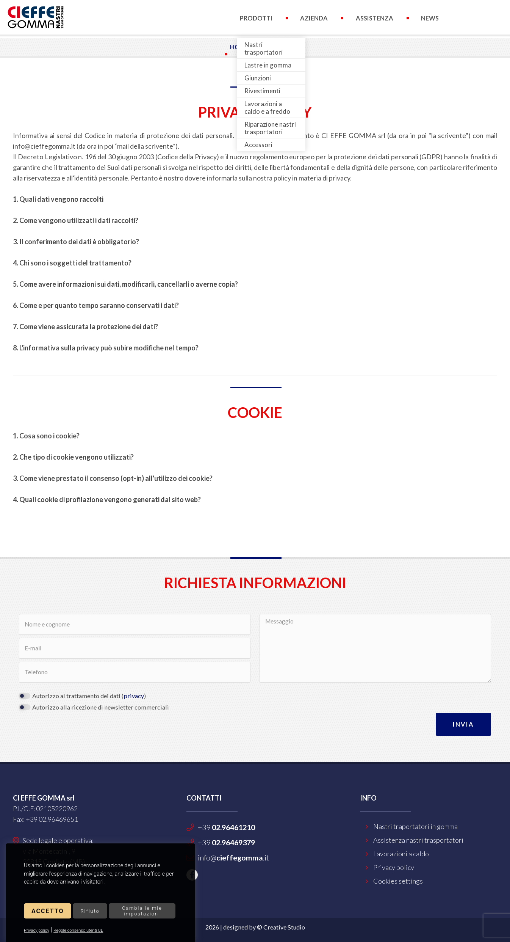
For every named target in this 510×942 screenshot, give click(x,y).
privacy (134, 695)
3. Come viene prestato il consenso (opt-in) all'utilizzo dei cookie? (113, 478)
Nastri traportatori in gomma (415, 826)
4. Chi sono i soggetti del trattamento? (72, 263)
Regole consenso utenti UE (78, 930)
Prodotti (256, 18)
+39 (226, 827)
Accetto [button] (47, 911)
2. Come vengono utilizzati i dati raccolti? (75, 220)
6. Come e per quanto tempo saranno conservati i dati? (96, 305)
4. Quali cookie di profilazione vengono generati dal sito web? (107, 499)
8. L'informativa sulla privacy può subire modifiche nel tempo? (106, 348)
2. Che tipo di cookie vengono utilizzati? (73, 457)
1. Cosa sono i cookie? (46, 436)
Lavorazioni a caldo (401, 853)
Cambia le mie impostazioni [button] (142, 911)
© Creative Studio (281, 927)
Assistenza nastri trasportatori (418, 840)
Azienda (314, 18)
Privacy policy (36, 930)
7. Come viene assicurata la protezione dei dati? (85, 326)
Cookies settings (398, 881)
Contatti (256, 54)
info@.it (233, 857)
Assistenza (374, 18)
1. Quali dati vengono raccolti (58, 199)
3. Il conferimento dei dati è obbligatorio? (76, 241)
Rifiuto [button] (89, 911)
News (430, 18)
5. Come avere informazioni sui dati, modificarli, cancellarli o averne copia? (125, 284)
